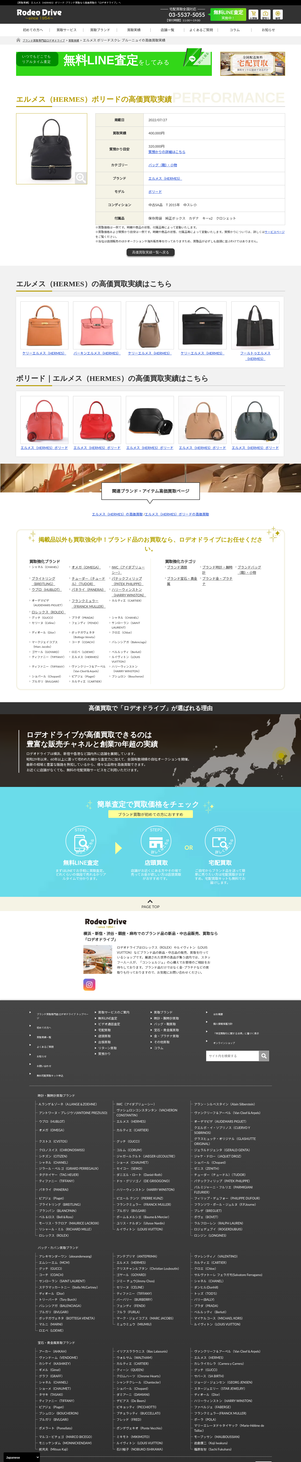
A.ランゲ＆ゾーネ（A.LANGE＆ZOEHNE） (69, 1084)
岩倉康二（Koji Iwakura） (212, 1414)
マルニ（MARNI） (52, 1300)
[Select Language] (22, 1457)
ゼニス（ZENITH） (207, 1149)
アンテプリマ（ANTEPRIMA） (138, 1232)
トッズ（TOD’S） (206, 1269)
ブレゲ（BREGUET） (209, 1191)
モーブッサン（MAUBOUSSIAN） (218, 1408)
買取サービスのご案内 (113, 1020)
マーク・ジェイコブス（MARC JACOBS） (146, 1294)
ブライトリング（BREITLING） (42, 579)
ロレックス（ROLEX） (46, 606)
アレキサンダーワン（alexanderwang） (66, 1232)
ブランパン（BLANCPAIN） (58, 1191)
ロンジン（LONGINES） (211, 1215)
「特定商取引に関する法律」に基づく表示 (239, 1032)
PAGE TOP (150, 914)
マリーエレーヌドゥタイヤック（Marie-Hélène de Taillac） (229, 1399)
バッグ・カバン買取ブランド (56, 1225)
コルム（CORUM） (130, 1130)
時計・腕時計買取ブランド (54, 1078)
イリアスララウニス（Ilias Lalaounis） (143, 1322)
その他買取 (162, 1050)
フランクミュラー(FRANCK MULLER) (220, 1384)
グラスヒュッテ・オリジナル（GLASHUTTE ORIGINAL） (225, 1121)
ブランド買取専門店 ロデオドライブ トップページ (62, 1022)
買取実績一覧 (42, 1037)
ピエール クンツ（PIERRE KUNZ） (141, 1178)
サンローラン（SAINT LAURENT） (63, 1257)
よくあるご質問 (201, 30)
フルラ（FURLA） (129, 1288)
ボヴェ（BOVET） (207, 1197)
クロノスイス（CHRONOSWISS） (63, 1130)
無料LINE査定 (107, 1026)
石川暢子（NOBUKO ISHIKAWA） (141, 1420)
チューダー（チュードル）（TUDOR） (89, 579)
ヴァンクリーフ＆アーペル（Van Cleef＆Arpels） (228, 1093)
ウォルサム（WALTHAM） (135, 1329)
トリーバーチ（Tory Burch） (59, 1275)
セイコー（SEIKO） (130, 1149)
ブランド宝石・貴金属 (181, 577)
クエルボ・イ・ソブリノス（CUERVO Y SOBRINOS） (222, 1110)
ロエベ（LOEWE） (52, 1306)
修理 (277, 13)
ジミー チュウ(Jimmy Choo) (135, 1257)
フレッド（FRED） (130, 1391)
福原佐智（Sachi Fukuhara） (213, 1420)
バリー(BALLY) (204, 1275)
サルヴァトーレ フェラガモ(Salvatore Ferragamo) (228, 1250)
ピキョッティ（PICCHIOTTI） (137, 1378)
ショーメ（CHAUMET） (133, 1142)
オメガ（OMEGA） (84, 567)
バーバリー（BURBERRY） (135, 1275)
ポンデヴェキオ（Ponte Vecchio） (140, 1399)
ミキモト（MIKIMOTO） (134, 1408)
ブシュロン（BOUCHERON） (60, 1384)
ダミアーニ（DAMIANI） (134, 1366)
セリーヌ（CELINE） (131, 1263)
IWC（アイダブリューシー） (127, 569)
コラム (235, 30)
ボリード (155, 192)
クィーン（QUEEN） (131, 1341)
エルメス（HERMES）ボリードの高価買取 (177, 514)
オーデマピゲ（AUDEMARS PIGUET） (221, 1101)
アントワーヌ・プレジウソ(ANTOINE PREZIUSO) (73, 1093)
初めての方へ (33, 30)
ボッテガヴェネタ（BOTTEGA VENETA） (68, 1294)
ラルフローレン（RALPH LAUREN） (219, 1203)
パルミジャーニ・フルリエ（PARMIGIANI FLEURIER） (223, 1169)
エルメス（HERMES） (165, 178)
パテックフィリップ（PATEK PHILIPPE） (125, 579)
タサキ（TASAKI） (52, 1366)
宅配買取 (104, 1038)
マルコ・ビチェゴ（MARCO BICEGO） (66, 1408)
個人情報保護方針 (221, 1026)
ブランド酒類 (175, 567)
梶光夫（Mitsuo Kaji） (54, 1420)
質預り (262, 13)
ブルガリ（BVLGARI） (132, 1191)
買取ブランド (100, 30)
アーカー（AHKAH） (53, 1322)
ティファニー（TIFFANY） (57, 1161)
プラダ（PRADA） (207, 1281)
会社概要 (215, 1020)
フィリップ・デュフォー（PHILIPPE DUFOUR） (228, 1178)
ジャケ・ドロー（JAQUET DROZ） (218, 1136)
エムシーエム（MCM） (55, 1238)
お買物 (248, 13)
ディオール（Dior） (53, 1269)
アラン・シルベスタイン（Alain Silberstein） (225, 1084)
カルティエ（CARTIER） (134, 1110)
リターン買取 (107, 1056)
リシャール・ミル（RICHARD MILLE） (66, 1209)
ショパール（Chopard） (211, 1142)
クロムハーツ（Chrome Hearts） (139, 1347)
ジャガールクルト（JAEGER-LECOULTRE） (147, 1136)
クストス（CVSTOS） (54, 1121)
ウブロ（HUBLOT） (45, 586)
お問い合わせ (42, 1055)
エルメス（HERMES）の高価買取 (117, 514)
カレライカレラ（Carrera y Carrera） (220, 1335)
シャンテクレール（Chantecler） (140, 1353)
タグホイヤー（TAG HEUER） (60, 1155)
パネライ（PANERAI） (86, 586)
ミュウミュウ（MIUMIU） (135, 1300)
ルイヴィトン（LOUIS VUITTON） (141, 1209)
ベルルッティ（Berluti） (211, 1288)
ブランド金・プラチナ (216, 577)
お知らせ (268, 30)
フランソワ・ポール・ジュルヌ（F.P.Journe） (226, 1184)
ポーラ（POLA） (206, 1391)
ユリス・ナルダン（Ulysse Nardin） (142, 1203)
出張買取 (104, 1050)
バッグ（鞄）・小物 (162, 165)
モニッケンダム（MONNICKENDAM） (66, 1414)
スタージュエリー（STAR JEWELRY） (220, 1360)
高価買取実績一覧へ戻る (150, 252)
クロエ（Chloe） (206, 1244)
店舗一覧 (167, 30)
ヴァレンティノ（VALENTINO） (217, 1232)
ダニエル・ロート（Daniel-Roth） (140, 1155)
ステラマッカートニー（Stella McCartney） (69, 1263)
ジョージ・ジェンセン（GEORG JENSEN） (224, 1353)
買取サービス (66, 30)
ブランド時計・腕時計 (216, 567)
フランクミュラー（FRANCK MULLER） (86, 598)
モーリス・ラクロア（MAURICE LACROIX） (70, 1203)
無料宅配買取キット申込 (50, 1061)
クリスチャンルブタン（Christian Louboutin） (149, 1244)
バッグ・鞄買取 (165, 1032)
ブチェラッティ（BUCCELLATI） (139, 1384)
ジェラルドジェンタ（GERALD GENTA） (223, 1130)
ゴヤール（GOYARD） (132, 1250)
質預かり (104, 1062)
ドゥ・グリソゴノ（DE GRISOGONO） (144, 1161)
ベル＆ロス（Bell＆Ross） (57, 1197)
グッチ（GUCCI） (129, 1121)
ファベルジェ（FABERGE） (213, 1378)
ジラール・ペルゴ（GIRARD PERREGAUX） (69, 1149)
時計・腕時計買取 (166, 1026)
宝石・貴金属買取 (166, 1038)
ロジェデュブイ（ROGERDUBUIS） (219, 1209)
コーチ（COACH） (52, 1250)
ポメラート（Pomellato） (56, 1399)
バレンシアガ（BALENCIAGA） (61, 1281)
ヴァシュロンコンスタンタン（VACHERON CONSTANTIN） (147, 1093)
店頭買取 (104, 1044)
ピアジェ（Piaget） (52, 1178)
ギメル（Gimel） (50, 1341)
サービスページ (275, 232)
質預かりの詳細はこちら (166, 152)
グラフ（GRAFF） (51, 1347)
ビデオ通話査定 (109, 1032)
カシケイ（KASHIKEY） (56, 1335)
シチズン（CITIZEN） (54, 1136)
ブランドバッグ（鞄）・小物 (253, 569)
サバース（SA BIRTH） (210, 1347)
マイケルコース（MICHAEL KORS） (219, 1294)
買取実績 (134, 30)
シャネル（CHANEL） (54, 1142)
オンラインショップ (223, 1038)
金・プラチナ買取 (166, 1044)
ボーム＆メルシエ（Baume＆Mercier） (144, 1197)
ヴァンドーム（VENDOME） (59, 1329)
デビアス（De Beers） (132, 1372)
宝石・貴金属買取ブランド (54, 1316)
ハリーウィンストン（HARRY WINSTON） (126, 589)
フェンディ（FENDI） (132, 1281)
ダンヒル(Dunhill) (206, 1263)
